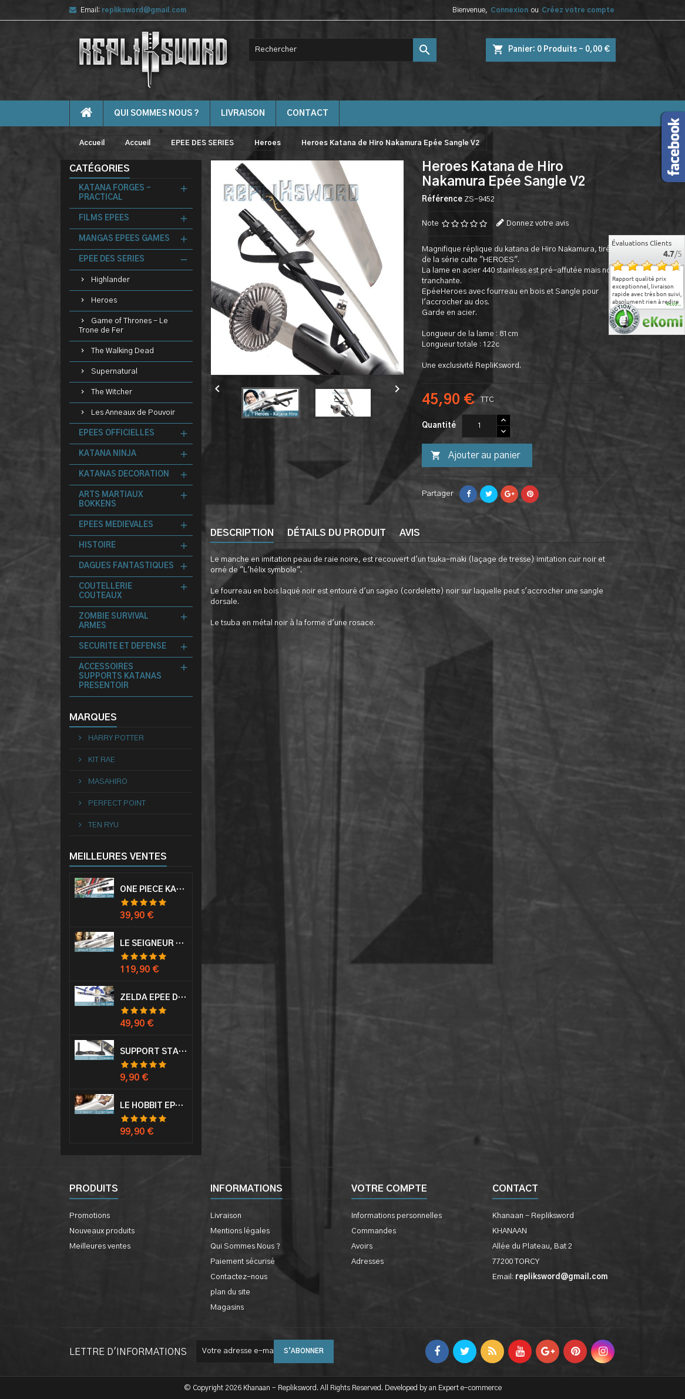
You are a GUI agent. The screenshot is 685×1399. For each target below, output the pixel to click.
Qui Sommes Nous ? (156, 113)
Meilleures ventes (99, 1246)
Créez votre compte (578, 10)
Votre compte (389, 1188)
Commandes (373, 1231)
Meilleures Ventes (118, 856)
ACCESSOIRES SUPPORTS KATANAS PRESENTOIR (120, 676)
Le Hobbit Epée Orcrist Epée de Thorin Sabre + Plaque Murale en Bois (153, 1106)
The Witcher (111, 392)
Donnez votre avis (537, 223)
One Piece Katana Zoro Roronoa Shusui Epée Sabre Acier (153, 889)
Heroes (104, 300)
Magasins (227, 1307)
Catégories (99, 168)
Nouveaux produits (102, 1231)
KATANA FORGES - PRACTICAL (115, 193)
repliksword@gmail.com (144, 10)
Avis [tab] (409, 533)
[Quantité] (479, 426)
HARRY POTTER (115, 738)
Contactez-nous (238, 1277)
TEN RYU (102, 825)
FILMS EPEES (104, 218)
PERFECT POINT (116, 803)
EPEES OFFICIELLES (117, 433)
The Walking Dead (122, 351)
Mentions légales (240, 1231)
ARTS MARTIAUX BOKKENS (111, 499)
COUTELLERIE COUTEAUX (105, 591)
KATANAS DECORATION (124, 474)
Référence (442, 199)
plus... (674, 304)
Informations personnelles (396, 1216)
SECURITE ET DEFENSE (122, 646)
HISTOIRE (97, 545)
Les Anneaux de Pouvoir (133, 413)
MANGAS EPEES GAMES (124, 239)
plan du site (230, 1292)
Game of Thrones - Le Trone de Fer (123, 325)
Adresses (367, 1262)
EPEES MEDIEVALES (116, 525)
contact (307, 113)
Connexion (509, 10)
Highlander (110, 280)
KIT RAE (100, 760)
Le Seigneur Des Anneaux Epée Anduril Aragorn (153, 944)
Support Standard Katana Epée (153, 1052)
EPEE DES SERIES (112, 259)
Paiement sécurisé (242, 1262)
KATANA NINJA (107, 454)
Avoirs (361, 1246)
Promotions (89, 1216)
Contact (515, 1188)
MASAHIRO (106, 782)
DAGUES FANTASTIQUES (126, 566)
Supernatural (114, 371)
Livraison (243, 113)
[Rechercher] (342, 50)
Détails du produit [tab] (336, 533)
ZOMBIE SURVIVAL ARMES (114, 621)
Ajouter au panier (475, 456)
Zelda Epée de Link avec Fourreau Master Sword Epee (153, 998)
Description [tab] (242, 533)
